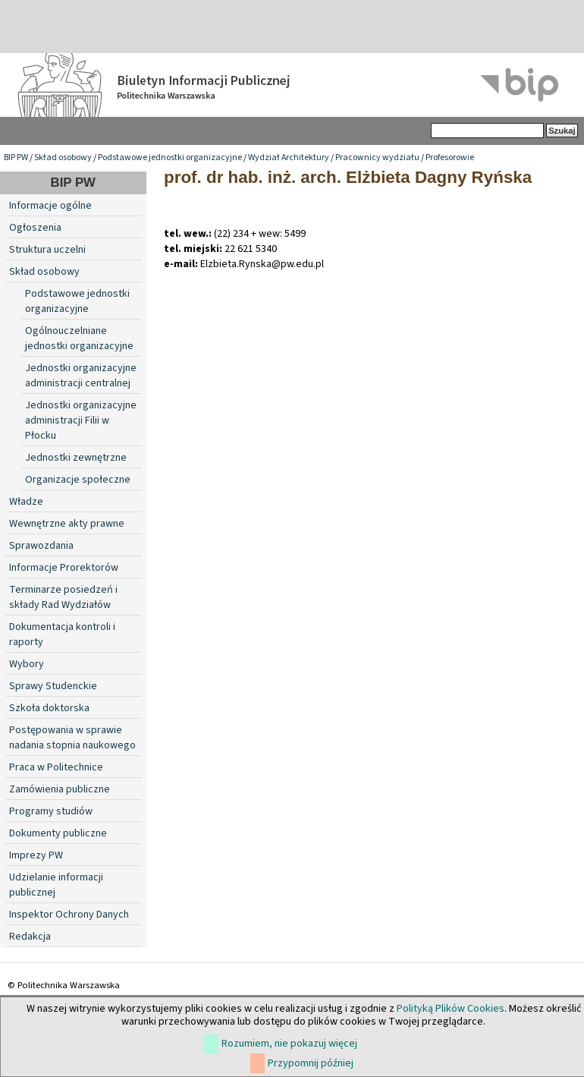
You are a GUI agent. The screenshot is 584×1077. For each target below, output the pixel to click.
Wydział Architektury (288, 157)
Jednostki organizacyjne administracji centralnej (81, 376)
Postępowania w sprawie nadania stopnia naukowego (72, 738)
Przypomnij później (310, 1063)
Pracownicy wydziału (377, 157)
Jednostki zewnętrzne (76, 457)
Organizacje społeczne (77, 479)
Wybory (26, 664)
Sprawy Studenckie (53, 686)
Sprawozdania (41, 545)
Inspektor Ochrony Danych (69, 914)
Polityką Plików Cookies (450, 1008)
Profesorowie (449, 157)
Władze (26, 501)
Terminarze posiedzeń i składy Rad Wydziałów (63, 597)
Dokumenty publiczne (58, 833)
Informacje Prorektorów (63, 567)
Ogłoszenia (35, 227)
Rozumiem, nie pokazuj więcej (289, 1043)
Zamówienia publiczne (59, 789)
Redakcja (30, 936)
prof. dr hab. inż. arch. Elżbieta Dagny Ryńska (348, 177)
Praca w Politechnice (56, 767)
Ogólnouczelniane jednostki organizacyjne (79, 338)
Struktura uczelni (47, 249)
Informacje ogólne (50, 205)
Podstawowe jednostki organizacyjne (170, 157)
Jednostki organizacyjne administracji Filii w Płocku (81, 420)
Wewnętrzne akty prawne (66, 523)
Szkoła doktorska (49, 708)
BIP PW (16, 157)
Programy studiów (51, 811)
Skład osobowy (63, 157)
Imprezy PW (36, 855)
